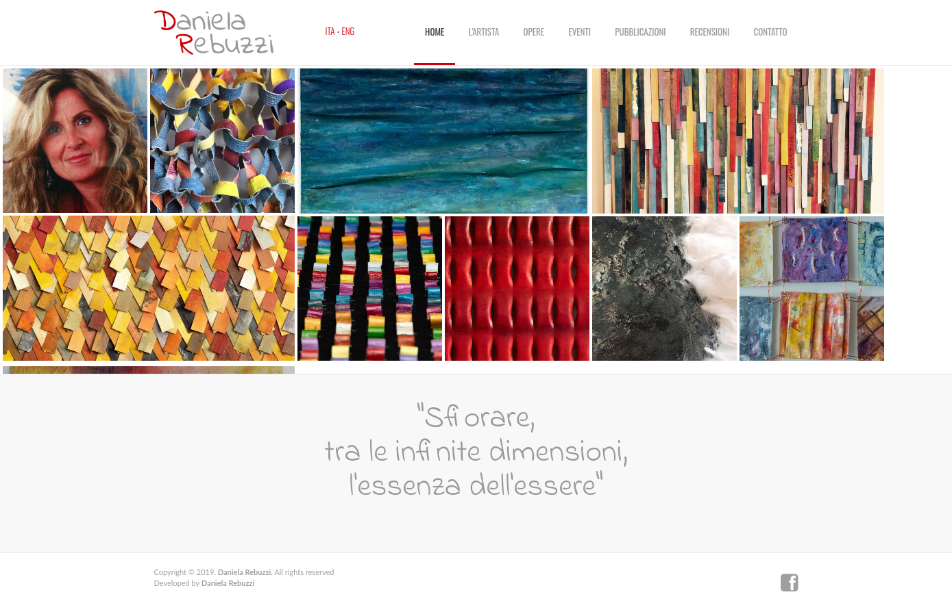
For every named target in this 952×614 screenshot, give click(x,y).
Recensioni (709, 31)
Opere (534, 31)
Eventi (579, 31)
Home (434, 31)
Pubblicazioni (640, 31)
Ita (330, 31)
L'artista (484, 31)
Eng (348, 31)
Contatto (771, 31)
